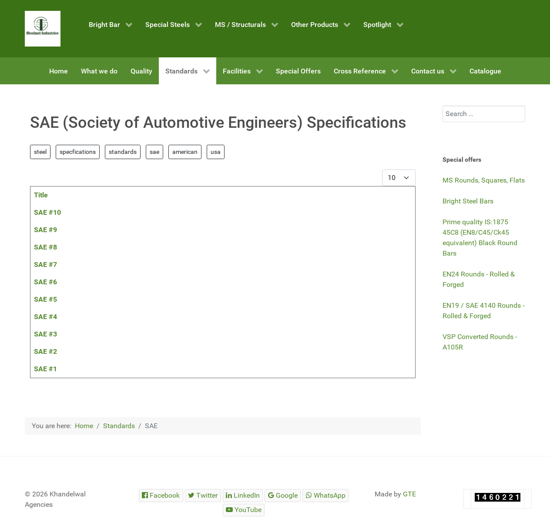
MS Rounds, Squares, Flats (484, 180)
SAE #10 (47, 212)
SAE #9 (45, 230)
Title (41, 195)
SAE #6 (45, 282)
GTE (409, 494)
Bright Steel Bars (468, 201)
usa (216, 151)
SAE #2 (45, 351)
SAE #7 (45, 264)
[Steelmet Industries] (42, 29)
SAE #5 (45, 299)
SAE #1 (45, 369)
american (185, 151)
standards (123, 151)
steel (40, 151)
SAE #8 (45, 247)
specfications (78, 151)
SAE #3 (45, 334)
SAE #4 (45, 317)
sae (154, 151)
